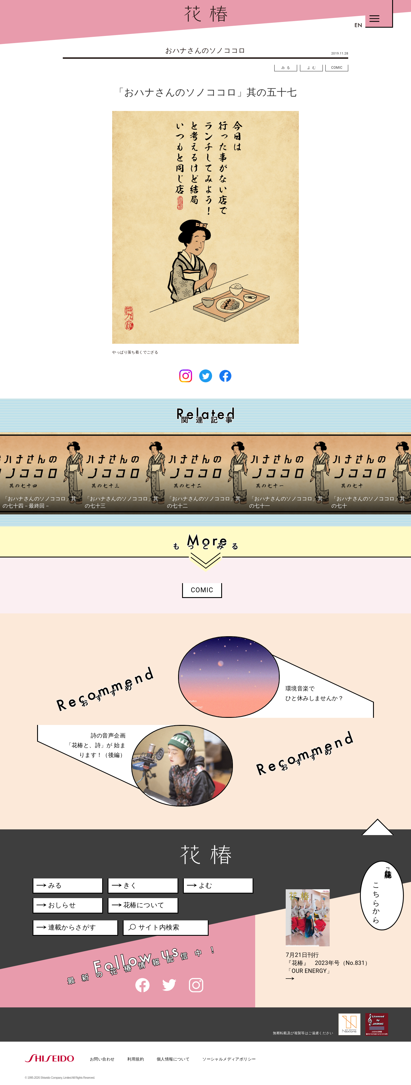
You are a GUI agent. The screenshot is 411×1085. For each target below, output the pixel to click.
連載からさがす (66, 928)
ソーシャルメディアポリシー (229, 1059)
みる (286, 68)
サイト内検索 (153, 928)
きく (124, 886)
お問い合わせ (102, 1059)
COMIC (336, 68)
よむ (312, 68)
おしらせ (65, 906)
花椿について (141, 906)
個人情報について (173, 1059)
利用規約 (135, 1059)
